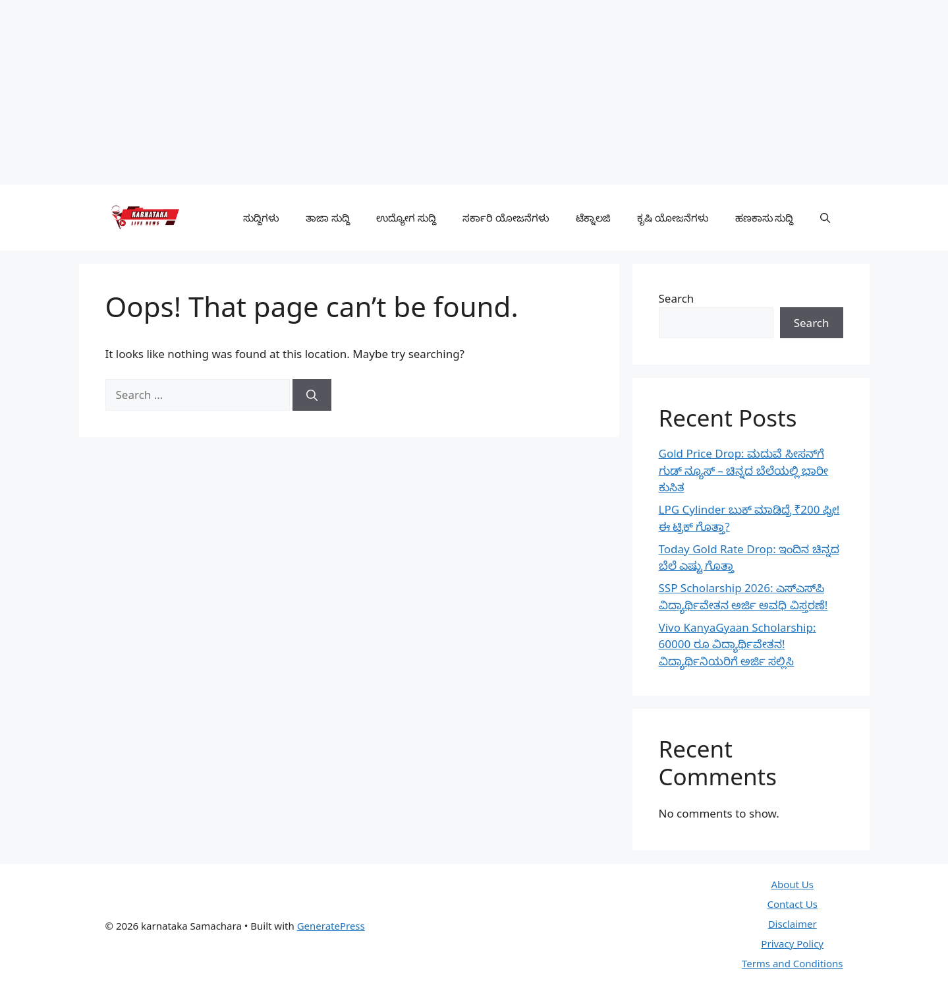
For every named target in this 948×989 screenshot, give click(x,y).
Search (676, 298)
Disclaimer (792, 923)
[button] (825, 217)
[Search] (312, 395)
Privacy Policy (792, 943)
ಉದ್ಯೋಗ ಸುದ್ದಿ (406, 217)
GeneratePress (331, 925)
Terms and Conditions (792, 963)
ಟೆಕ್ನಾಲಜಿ (593, 217)
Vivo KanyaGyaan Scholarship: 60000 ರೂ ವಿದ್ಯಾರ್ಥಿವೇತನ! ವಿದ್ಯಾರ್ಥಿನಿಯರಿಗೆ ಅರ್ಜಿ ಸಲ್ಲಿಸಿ (737, 644)
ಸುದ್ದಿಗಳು (261, 217)
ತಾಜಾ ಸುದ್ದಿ (328, 217)
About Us (792, 884)
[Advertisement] (395, 92)
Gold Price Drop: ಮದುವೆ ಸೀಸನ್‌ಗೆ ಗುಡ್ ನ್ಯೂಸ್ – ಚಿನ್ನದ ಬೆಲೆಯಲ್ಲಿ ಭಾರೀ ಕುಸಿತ (744, 470)
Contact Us (792, 904)
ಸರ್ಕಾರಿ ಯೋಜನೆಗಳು (505, 217)
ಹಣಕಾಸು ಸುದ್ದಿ (764, 217)
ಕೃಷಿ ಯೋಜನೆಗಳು (673, 217)
